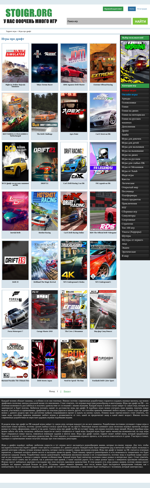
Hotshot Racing (45, 232)
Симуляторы (128, 215)
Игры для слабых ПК (133, 163)
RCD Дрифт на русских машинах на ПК (15, 183)
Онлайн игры (130, 94)
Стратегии (127, 223)
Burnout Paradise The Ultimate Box (15, 380)
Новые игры (129, 90)
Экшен (125, 247)
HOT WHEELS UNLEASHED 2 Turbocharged (15, 134)
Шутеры (126, 235)
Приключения (129, 203)
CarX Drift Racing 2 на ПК (74, 182)
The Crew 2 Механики (74, 330)
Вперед (67, 391)
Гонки (125, 106)
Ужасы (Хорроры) (131, 231)
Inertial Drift (15, 232)
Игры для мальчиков (133, 146)
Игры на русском (131, 159)
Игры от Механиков (132, 167)
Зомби (125, 134)
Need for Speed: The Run (74, 380)
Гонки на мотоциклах (133, 114)
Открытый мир (130, 187)
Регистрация (142, 9)
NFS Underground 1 (103, 281)
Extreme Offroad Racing (103, 84)
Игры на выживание (133, 150)
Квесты (126, 179)
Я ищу (125, 255)
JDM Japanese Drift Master (74, 84)
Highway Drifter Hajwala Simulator (15, 85)
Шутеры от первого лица (132, 242)
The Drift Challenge (45, 133)
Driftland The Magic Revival (45, 281)
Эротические (129, 251)
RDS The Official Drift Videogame (103, 232)
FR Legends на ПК (103, 182)
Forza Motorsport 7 (15, 330)
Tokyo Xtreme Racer (45, 84)
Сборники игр (129, 211)
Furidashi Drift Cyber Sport (103, 380)
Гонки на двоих (130, 110)
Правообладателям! (113, 9)
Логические (128, 183)
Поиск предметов (131, 199)
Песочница (128, 191)
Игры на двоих (130, 155)
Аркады (126, 98)
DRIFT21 (45, 182)
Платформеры (129, 195)
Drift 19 (15, 281)
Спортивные (128, 219)
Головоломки (129, 102)
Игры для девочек (131, 138)
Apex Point (74, 133)
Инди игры (128, 175)
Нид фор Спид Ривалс (103, 330)
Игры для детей (130, 142)
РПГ (124, 207)
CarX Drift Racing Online (74, 232)
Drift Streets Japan (45, 380)
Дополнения (128, 126)
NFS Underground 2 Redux (74, 281)
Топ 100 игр (128, 227)
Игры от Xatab (129, 171)
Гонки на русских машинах (131, 120)
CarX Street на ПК (103, 133)
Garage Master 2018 (45, 330)
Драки (125, 130)
